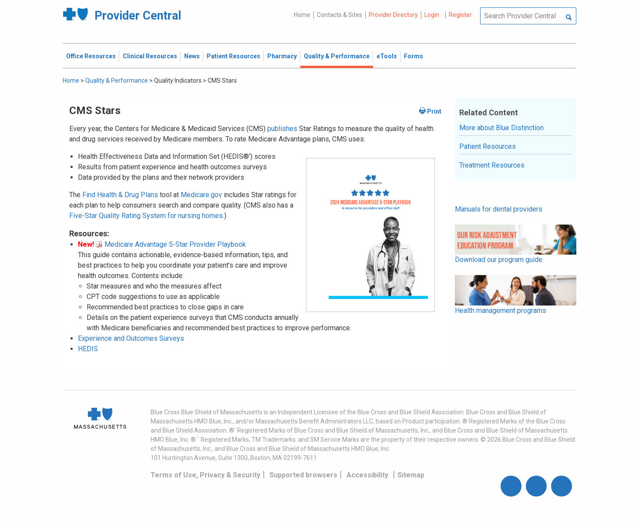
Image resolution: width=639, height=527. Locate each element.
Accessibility (367, 475)
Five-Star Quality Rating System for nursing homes (146, 215)
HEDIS (88, 349)
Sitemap (410, 475)
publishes (282, 128)
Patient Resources (487, 146)
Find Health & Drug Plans (120, 195)
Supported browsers (303, 475)
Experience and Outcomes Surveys (131, 338)
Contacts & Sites (339, 14)
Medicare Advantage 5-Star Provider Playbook (171, 244)
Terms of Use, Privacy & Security (205, 475)
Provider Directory (393, 14)
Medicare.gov (201, 195)
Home (302, 14)
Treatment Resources (492, 165)
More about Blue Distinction (501, 128)
